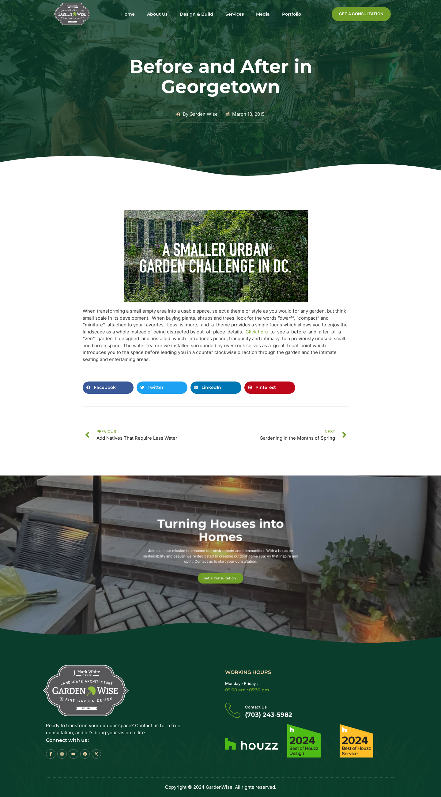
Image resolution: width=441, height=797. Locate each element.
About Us (157, 14)
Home (128, 14)
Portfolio (291, 14)
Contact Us (256, 707)
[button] (108, 388)
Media (263, 14)
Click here (257, 332)
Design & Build (196, 14)
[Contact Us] (232, 710)
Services (234, 14)
